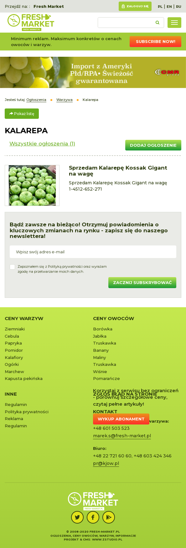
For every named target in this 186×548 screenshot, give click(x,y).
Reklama (14, 418)
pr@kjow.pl (106, 463)
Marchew (14, 371)
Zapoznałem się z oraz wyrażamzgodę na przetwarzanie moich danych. (62, 269)
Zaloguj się (137, 6)
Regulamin (16, 404)
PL (160, 6)
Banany (101, 350)
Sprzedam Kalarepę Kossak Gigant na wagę (118, 171)
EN (169, 6)
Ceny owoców (113, 318)
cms (86, 539)
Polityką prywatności (65, 266)
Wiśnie (100, 371)
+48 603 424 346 (153, 456)
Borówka (102, 328)
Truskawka (104, 342)
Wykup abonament (121, 418)
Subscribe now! (155, 41)
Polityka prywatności (27, 411)
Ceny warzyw (24, 318)
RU (178, 6)
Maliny (99, 357)
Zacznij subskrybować (142, 282)
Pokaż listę (21, 113)
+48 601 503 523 (111, 428)
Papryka (13, 342)
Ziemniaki (15, 328)
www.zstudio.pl (107, 539)
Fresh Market (49, 6)
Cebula (12, 336)
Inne (11, 394)
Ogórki (12, 364)
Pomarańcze (106, 378)
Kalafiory (14, 357)
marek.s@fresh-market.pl (122, 436)
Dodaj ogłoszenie (153, 145)
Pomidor (14, 350)
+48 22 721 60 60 (112, 456)
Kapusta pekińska (24, 378)
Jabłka (99, 336)
